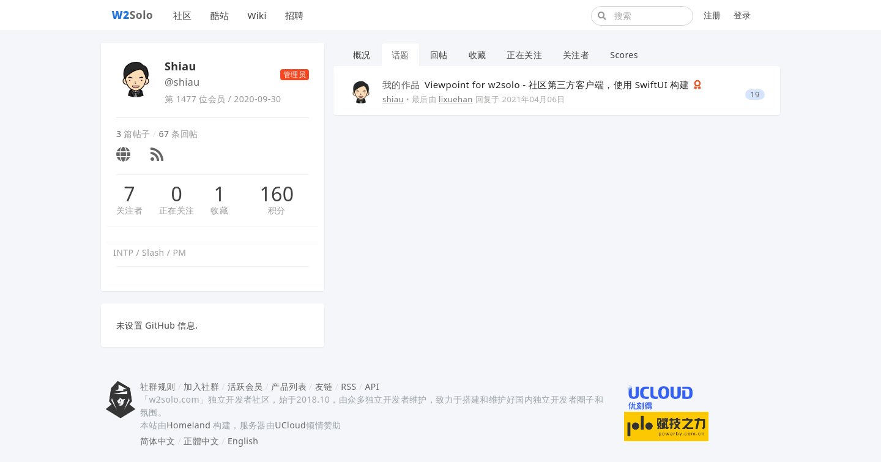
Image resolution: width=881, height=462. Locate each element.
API (372, 386)
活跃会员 (245, 386)
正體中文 (201, 441)
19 (755, 94)
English (243, 441)
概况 (362, 55)
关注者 (129, 210)
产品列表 (289, 386)
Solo (133, 14)
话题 (400, 55)
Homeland (188, 425)
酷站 (219, 15)
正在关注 (177, 210)
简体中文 (158, 441)
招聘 (294, 15)
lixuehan (456, 99)
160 (276, 194)
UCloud (290, 425)
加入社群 (201, 386)
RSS (348, 386)
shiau (393, 99)
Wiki (256, 15)
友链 (324, 386)
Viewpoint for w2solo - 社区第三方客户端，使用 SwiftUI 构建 (537, 84)
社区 (182, 15)
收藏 (219, 210)
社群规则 (158, 386)
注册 (712, 15)
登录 (742, 15)
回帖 (439, 55)
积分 (277, 210)
